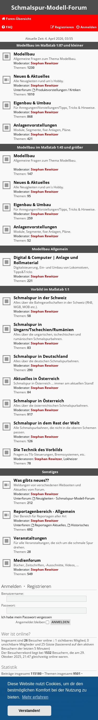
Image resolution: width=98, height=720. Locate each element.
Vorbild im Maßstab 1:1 (50, 289)
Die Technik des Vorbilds (38, 449)
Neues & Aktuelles (31, 76)
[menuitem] (7, 27)
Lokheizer (71, 459)
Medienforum (27, 560)
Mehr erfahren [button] (35, 697)
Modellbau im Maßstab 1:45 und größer (50, 147)
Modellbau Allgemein (50, 249)
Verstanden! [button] (29, 710)
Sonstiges (50, 471)
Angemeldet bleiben (32, 622)
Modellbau (24, 53)
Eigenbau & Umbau (32, 102)
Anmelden (11, 586)
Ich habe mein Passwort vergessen (26, 617)
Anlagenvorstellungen (35, 125)
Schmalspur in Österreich (39, 400)
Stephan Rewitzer (44, 63)
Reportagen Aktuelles (48, 525)
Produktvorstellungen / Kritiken (56, 90)
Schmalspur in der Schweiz (40, 297)
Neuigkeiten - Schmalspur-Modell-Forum (63, 498)
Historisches (78, 525)
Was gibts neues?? (31, 480)
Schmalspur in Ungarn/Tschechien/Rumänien (44, 327)
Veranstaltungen (30, 538)
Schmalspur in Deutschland (41, 356)
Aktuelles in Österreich (36, 378)
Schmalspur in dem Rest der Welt (47, 423)
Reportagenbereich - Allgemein (44, 511)
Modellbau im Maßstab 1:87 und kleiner (49, 45)
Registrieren (39, 586)
